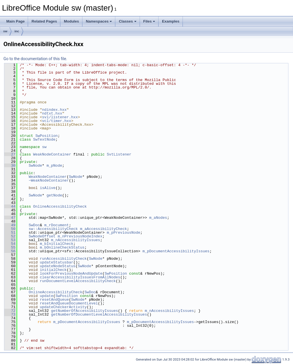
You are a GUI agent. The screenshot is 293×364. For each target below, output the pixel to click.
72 (9, 310)
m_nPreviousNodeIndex (80, 236)
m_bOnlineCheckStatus (62, 247)
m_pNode (54, 165)
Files (149, 21)
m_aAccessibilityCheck (103, 228)
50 (9, 228)
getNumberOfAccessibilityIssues (84, 310)
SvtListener (119, 154)
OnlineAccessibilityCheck (60, 206)
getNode (54, 195)
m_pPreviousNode (123, 232)
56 (9, 251)
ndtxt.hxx (52, 113)
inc (17, 31)
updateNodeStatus (58, 266)
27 (9, 154)
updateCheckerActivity (63, 307)
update (46, 295)
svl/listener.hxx (60, 117)
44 (9, 206)
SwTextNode (44, 139)
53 (9, 240)
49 (9, 225)
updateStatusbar (56, 262)
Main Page (15, 21)
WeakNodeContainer (52, 154)
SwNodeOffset (42, 236)
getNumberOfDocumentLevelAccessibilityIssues (99, 314)
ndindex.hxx (54, 109)
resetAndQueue (54, 299)
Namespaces (99, 21)
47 (9, 217)
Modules (71, 21)
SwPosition (46, 135)
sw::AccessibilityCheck (53, 228)
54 (9, 243)
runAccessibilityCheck (63, 258)
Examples (170, 21)
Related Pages (44, 21)
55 (9, 247)
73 (9, 314)
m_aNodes (158, 217)
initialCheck (53, 269)
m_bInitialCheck (56, 243)
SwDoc (34, 225)
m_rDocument (56, 225)
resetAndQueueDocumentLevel (69, 303)
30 (9, 165)
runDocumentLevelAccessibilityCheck (78, 281)
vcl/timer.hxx (56, 120)
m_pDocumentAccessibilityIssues (175, 251)
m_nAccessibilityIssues (75, 240)
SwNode (35, 165)
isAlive (48, 187)
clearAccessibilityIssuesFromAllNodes (80, 277)
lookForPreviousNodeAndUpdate (71, 273)
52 (9, 236)
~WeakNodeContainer (49, 180)
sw (5, 31)
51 (9, 232)
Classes (127, 21)
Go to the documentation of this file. (35, 58)
